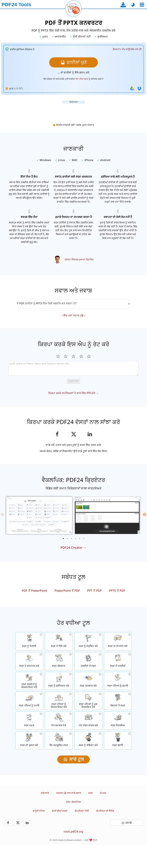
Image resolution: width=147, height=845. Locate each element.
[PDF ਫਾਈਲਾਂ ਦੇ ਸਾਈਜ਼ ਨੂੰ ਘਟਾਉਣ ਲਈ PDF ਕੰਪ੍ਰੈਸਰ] (88, 641)
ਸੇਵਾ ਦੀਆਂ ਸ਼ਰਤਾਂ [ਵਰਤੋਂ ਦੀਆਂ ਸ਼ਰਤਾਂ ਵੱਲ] (82, 79)
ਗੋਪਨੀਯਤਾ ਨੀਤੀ (82, 810)
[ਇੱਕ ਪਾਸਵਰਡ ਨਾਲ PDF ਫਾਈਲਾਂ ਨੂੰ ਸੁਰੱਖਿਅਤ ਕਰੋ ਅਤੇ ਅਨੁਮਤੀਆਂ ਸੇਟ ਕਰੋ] (59, 681)
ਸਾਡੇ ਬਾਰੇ (45, 792)
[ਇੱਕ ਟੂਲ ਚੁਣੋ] (142, 4)
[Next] (144, 514)
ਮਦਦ (90, 792)
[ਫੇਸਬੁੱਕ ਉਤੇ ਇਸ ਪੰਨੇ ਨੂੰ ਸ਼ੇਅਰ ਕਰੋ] (57, 434)
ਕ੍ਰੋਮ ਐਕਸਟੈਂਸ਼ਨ (73, 801)
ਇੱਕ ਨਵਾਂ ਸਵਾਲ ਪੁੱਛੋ (73, 315)
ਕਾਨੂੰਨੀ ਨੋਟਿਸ (39, 810)
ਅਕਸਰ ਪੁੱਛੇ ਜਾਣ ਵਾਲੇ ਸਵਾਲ (68, 792)
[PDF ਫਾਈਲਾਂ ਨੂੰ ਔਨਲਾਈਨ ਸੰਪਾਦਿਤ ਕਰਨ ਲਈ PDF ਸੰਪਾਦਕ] (118, 641)
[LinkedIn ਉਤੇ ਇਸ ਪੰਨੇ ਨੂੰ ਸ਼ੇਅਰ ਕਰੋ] (90, 434)
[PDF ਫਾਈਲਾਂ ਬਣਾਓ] (118, 740)
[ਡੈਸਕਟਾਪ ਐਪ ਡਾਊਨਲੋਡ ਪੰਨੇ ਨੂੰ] (123, 4)
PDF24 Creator (71, 547)
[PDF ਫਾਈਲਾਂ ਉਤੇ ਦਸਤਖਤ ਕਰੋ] (29, 661)
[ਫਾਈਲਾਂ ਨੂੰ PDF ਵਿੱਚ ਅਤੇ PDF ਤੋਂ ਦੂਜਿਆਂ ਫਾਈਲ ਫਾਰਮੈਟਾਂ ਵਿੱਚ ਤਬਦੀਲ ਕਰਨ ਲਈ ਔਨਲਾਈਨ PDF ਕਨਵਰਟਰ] (59, 661)
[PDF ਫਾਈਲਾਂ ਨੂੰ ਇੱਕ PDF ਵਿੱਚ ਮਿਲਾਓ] (29, 641)
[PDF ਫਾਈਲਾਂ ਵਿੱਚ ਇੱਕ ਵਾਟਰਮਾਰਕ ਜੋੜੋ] (59, 720)
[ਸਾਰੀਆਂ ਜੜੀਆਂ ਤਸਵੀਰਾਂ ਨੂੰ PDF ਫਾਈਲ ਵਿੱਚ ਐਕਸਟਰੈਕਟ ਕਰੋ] (29, 681)
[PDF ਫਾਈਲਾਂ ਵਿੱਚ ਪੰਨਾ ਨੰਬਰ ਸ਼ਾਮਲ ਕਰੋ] (88, 720)
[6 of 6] (83, 538)
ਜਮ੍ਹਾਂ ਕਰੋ (73, 381)
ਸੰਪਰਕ (103, 792)
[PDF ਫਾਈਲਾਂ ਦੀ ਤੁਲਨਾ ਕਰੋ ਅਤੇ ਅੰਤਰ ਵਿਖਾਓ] (29, 740)
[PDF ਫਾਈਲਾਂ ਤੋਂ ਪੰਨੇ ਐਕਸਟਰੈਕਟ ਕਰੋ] (59, 701)
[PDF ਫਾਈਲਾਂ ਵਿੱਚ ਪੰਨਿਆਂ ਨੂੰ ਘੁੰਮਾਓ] (118, 681)
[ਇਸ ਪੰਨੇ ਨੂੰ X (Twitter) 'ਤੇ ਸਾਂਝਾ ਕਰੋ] (73, 434)
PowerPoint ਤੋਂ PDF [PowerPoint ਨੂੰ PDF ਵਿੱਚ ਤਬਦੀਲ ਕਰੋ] (67, 590)
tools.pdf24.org (73, 831)
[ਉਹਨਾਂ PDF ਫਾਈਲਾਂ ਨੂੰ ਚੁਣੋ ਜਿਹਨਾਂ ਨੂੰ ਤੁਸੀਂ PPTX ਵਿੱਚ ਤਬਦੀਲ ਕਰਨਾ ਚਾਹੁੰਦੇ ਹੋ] (73, 62)
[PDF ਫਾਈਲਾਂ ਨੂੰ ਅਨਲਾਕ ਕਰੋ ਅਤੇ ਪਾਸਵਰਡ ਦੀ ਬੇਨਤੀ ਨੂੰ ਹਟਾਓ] (88, 681)
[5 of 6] (79, 538)
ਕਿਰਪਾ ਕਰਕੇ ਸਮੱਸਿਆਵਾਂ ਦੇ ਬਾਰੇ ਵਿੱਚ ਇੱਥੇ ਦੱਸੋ (71, 393)
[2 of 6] (67, 538)
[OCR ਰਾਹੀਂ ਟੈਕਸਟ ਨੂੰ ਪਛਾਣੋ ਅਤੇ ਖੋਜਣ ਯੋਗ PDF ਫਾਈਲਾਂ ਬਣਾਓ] (29, 720)
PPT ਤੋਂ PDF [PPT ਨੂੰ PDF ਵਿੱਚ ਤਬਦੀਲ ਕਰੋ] (94, 590)
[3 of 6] (71, 538)
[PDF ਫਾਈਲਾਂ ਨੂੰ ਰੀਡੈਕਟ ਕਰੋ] (88, 740)
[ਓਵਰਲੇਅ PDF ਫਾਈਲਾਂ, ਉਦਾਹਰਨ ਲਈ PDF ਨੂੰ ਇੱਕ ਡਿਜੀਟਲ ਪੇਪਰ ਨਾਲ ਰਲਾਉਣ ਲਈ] (118, 720)
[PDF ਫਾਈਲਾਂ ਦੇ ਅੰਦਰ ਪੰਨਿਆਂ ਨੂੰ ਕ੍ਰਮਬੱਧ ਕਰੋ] (88, 701)
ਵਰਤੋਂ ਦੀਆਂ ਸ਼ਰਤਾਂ (60, 810)
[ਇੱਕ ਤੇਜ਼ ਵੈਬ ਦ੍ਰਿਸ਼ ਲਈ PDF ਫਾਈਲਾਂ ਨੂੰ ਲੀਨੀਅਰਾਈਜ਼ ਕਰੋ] (59, 740)
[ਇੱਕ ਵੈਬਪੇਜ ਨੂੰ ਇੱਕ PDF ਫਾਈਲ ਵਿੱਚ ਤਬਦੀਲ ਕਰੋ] (118, 701)
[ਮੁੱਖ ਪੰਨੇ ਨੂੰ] (16, 4)
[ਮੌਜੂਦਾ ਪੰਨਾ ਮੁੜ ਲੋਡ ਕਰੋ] (73, 8)
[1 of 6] (63, 538)
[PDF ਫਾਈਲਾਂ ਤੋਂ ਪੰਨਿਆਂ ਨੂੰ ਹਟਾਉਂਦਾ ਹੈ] (29, 701)
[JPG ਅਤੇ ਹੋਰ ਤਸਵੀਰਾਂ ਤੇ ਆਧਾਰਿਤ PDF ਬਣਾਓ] (88, 661)
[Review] (73, 368)
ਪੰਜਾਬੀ (128, 823)
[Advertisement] (73, 111)
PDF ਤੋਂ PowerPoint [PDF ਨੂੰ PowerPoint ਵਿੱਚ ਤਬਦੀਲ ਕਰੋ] (34, 590)
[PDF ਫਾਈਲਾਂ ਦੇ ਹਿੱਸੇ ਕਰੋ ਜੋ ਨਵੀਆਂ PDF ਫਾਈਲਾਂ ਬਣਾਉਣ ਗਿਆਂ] (59, 641)
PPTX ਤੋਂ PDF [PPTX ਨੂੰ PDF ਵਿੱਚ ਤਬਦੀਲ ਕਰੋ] (117, 590)
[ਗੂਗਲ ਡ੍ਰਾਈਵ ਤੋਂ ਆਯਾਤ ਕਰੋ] (132, 88)
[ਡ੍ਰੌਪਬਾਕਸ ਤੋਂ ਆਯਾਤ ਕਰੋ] (139, 88)
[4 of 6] (75, 538)
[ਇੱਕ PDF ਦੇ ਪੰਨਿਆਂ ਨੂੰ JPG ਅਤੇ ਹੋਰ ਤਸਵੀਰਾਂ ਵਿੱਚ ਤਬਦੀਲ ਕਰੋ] (118, 661)
